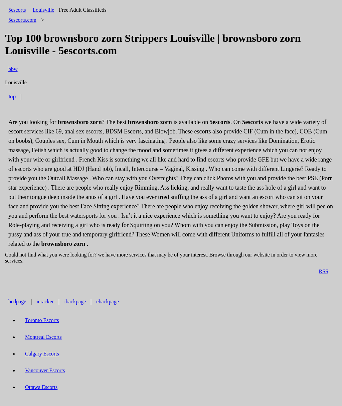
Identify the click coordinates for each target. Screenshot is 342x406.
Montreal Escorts (43, 337)
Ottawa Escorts (41, 387)
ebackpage (107, 301)
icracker (45, 301)
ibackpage (75, 301)
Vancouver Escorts (45, 370)
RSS (323, 271)
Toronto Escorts (42, 320)
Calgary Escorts (42, 354)
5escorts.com (22, 20)
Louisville (43, 10)
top (12, 96)
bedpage (17, 301)
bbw (13, 69)
